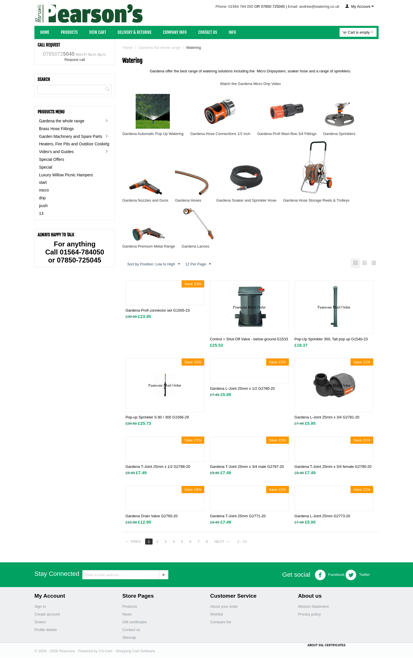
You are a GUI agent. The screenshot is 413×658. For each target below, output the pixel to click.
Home (44, 32)
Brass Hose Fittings (56, 128)
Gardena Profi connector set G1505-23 (157, 310)
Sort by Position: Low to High (153, 264)
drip (42, 198)
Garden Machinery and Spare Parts (70, 136)
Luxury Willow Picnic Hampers (66, 175)
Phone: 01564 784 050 (234, 6)
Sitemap (129, 638)
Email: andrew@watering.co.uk (313, 6)
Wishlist (216, 614)
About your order (224, 607)
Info (232, 32)
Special (45, 167)
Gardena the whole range (61, 121)
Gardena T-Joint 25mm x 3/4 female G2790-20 (333, 467)
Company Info (175, 32)
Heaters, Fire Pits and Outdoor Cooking (74, 144)
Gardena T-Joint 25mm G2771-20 (238, 516)
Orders (40, 622)
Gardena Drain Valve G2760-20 (151, 516)
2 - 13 (244, 542)
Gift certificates (134, 622)
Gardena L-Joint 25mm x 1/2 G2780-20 (242, 389)
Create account (47, 614)
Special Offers (51, 159)
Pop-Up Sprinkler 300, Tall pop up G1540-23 (331, 339)
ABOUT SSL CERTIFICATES (326, 645)
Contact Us (207, 32)
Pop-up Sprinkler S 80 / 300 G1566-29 (157, 417)
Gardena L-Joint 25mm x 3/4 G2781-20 (327, 417)
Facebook (330, 575)
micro (44, 190)
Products (69, 32)
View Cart (97, 32)
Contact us (131, 630)
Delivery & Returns (134, 32)
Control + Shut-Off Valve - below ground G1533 (249, 339)
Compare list (220, 622)
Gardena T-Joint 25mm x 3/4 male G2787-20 (247, 467)
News (127, 614)
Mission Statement (313, 607)
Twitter (357, 575)
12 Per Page (198, 264)
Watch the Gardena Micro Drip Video (250, 84)
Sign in (40, 607)
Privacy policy (309, 614)
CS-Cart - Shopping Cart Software (127, 651)
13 (41, 213)
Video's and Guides (56, 151)
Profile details (45, 630)
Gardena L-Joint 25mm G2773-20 (322, 516)
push (43, 205)
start (43, 182)
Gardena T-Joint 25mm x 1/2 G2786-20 (157, 467)
